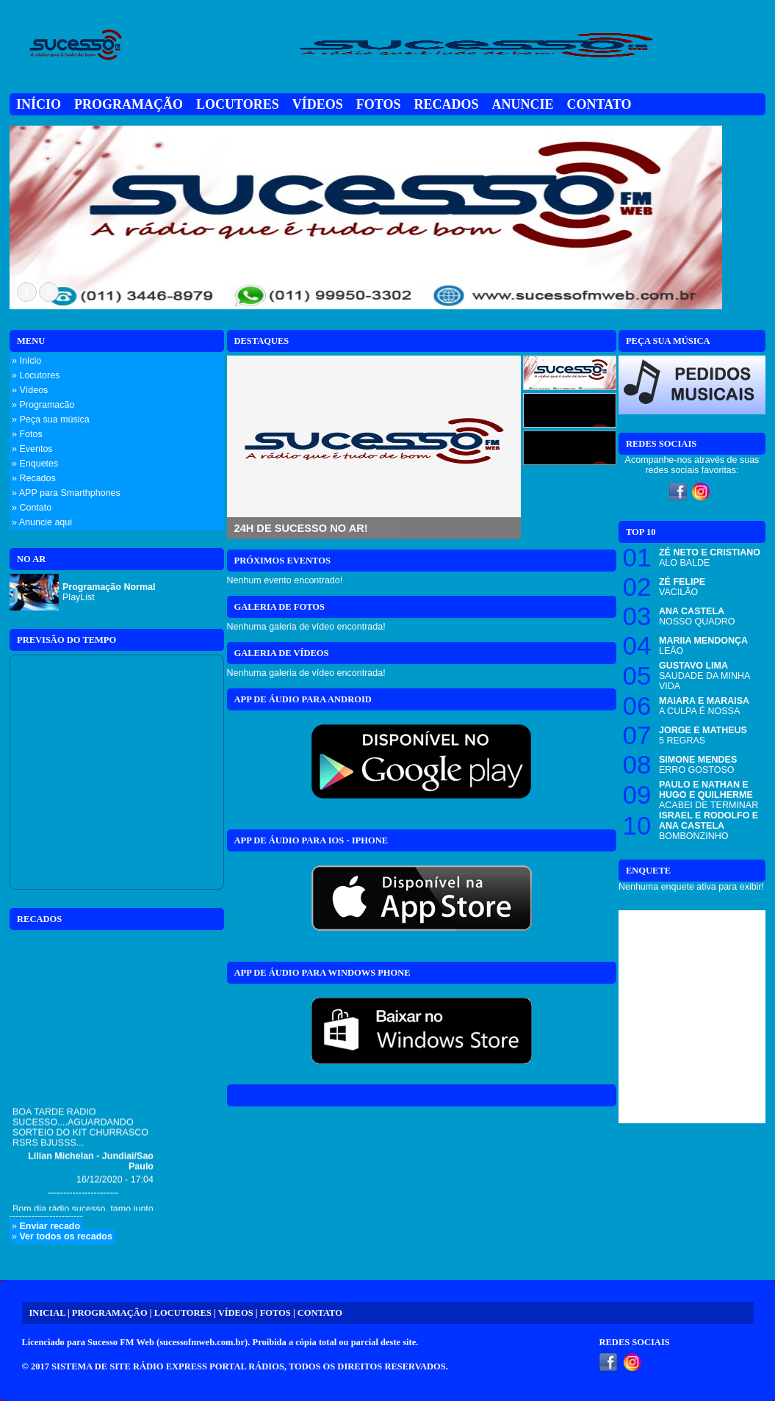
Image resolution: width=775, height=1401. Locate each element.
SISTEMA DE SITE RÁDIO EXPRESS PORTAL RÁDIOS (167, 1366)
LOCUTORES (183, 1313)
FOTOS (275, 1313)
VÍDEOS (235, 1313)
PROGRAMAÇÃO (110, 1313)
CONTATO (320, 1313)
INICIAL (47, 1313)
